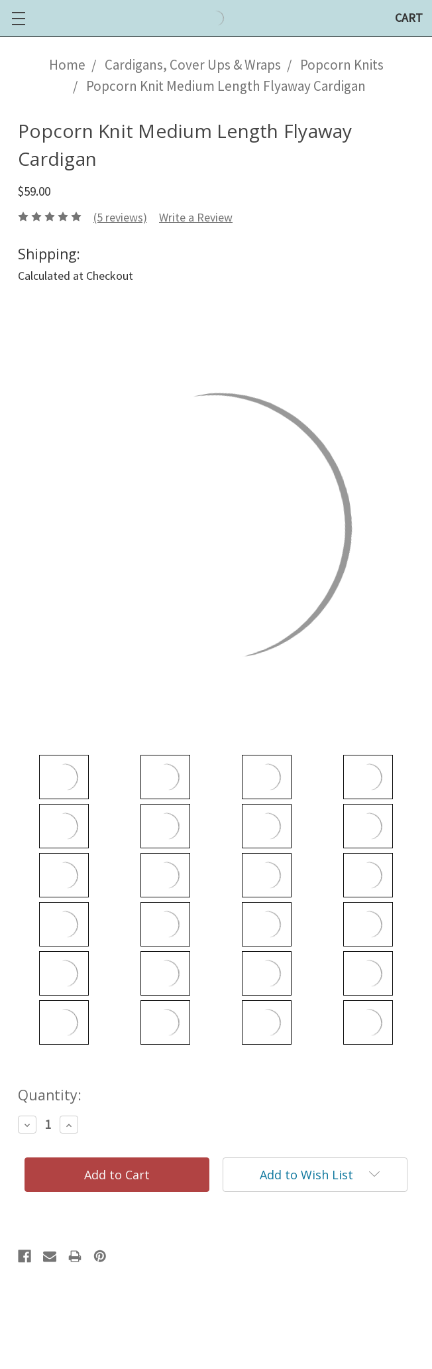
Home (67, 65)
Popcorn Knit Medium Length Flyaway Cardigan (226, 86)
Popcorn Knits (342, 65)
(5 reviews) (120, 217)
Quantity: (49, 1095)
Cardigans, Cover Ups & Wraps (193, 65)
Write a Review (196, 217)
